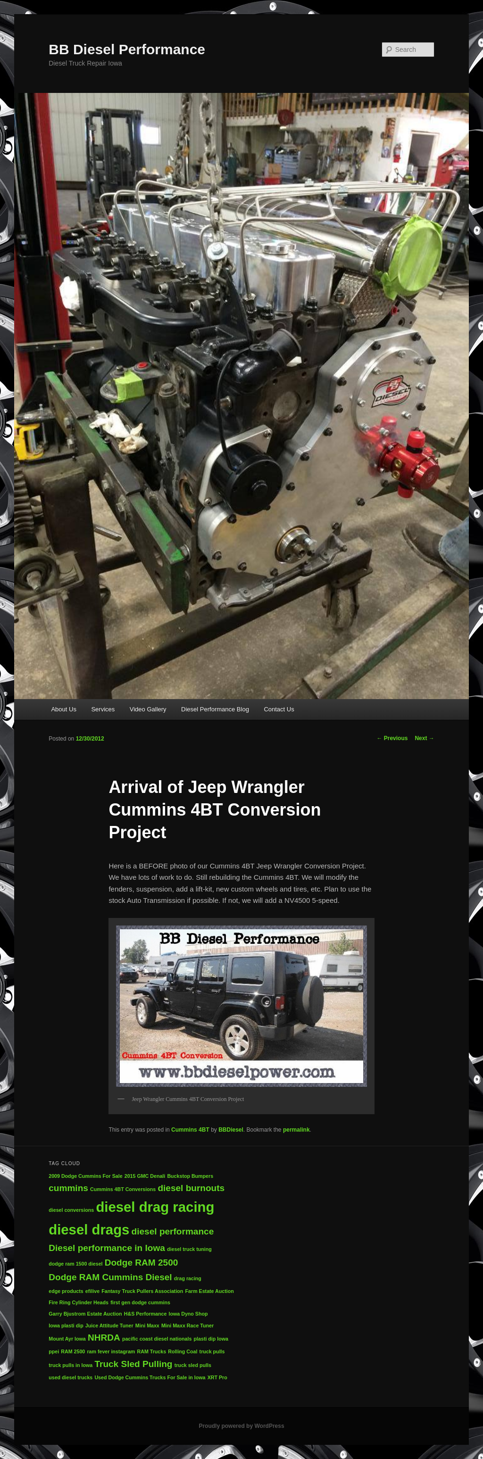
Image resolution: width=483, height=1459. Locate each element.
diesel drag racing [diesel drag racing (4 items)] (155, 1207)
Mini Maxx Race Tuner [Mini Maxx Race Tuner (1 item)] (187, 1325)
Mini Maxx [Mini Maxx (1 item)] (147, 1325)
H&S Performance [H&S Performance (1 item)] (145, 1314)
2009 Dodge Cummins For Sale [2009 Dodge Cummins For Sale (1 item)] (85, 1176)
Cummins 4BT (190, 1129)
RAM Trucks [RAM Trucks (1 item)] (151, 1351)
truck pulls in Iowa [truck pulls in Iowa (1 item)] (70, 1365)
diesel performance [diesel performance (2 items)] (173, 1231)
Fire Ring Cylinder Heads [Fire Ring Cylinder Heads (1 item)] (78, 1302)
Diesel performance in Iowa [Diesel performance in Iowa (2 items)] (107, 1248)
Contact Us (279, 709)
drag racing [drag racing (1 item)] (187, 1278)
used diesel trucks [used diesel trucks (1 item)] (70, 1377)
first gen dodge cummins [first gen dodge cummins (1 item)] (140, 1302)
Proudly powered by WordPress (241, 1426)
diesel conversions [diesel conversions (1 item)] (71, 1210)
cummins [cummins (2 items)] (68, 1188)
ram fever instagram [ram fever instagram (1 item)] (111, 1351)
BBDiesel (230, 1129)
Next (424, 738)
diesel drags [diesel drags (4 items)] (89, 1229)
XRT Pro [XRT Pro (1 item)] (217, 1377)
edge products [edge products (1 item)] (66, 1291)
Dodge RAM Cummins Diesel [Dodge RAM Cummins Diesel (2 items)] (110, 1277)
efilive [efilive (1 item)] (92, 1291)
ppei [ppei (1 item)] (54, 1351)
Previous (392, 738)
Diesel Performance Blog (215, 709)
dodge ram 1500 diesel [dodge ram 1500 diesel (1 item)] (75, 1264)
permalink (296, 1129)
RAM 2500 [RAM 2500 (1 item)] (73, 1351)
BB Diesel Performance (127, 49)
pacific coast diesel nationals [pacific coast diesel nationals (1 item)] (157, 1339)
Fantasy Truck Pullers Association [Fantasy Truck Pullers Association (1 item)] (142, 1291)
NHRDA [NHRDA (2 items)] (104, 1337)
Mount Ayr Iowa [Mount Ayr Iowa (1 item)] (67, 1339)
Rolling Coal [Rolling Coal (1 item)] (182, 1351)
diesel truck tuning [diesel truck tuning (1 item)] (189, 1249)
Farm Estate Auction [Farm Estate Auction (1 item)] (209, 1291)
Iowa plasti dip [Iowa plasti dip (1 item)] (66, 1325)
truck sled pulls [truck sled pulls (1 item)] (193, 1365)
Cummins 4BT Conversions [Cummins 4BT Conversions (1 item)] (123, 1189)
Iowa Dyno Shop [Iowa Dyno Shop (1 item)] (188, 1314)
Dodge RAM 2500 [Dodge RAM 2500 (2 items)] (141, 1262)
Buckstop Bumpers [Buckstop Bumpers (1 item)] (190, 1176)
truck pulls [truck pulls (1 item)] (212, 1351)
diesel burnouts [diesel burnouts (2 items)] (191, 1188)
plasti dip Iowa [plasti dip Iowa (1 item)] (211, 1339)
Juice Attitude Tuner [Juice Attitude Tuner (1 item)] (109, 1325)
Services (103, 709)
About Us (63, 709)
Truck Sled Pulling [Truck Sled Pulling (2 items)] (133, 1364)
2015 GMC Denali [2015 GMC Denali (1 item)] (145, 1176)
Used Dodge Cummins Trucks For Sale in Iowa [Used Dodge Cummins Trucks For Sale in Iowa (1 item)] (149, 1377)
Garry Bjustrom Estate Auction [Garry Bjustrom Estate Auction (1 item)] (85, 1314)
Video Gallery (148, 709)
